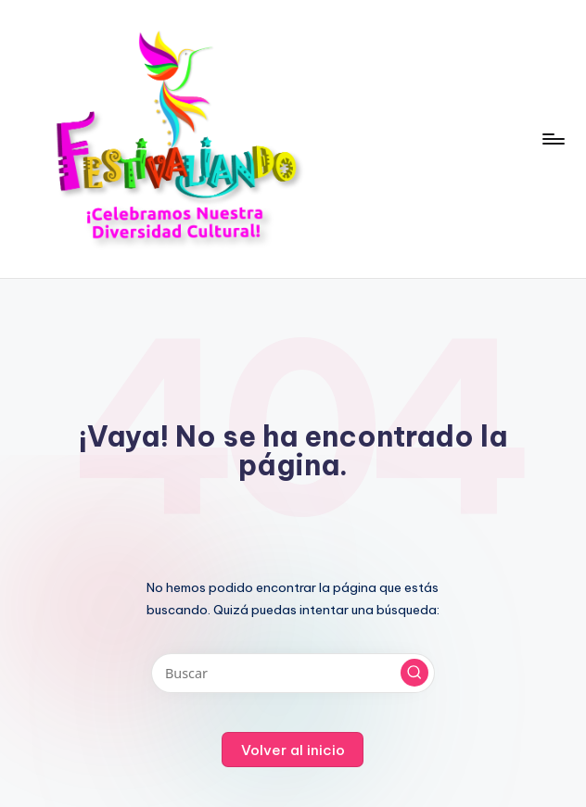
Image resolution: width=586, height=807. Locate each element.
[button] (414, 673)
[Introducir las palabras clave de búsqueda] (292, 673)
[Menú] (552, 139)
